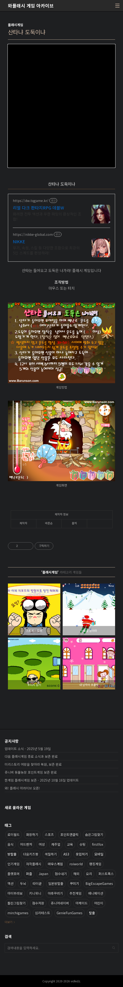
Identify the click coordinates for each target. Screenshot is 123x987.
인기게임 (13, 864)
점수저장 (38, 903)
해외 (76, 873)
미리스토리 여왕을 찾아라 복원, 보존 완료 (33, 764)
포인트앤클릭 (69, 834)
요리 (89, 873)
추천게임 (75, 893)
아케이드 (81, 903)
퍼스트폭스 (106, 873)
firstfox (97, 844)
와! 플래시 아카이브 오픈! (22, 788)
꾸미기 (74, 883)
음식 (10, 844)
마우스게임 (55, 864)
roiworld (76, 864)
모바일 (98, 854)
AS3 (66, 854)
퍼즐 (29, 873)
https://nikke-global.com (33, 234)
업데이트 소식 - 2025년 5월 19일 (28, 748)
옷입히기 (82, 854)
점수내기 (61, 873)
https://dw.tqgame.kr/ (30, 201)
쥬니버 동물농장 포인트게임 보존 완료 (31, 772)
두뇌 (23, 883)
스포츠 (49, 834)
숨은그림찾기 (94, 834)
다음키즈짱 (30, 854)
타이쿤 (37, 883)
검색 (113, 947)
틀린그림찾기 (16, 903)
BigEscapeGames (99, 883)
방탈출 (12, 854)
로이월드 (13, 834)
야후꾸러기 (55, 893)
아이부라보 (15, 893)
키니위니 (35, 893)
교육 (70, 844)
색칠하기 (51, 854)
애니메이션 (95, 893)
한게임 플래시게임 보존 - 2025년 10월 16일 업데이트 (42, 780)
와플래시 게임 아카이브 (31, 5)
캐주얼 (55, 844)
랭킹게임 (95, 864)
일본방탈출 (55, 883)
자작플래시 (33, 864)
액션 (10, 883)
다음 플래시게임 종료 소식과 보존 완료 (31, 756)
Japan (43, 873)
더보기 (8, 922)
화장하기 (32, 834)
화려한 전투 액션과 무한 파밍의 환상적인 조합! (47, 216)
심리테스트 (42, 913)
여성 (42, 844)
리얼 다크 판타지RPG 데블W (38, 207)
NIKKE (19, 241)
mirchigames (17, 913)
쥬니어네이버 (60, 903)
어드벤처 (26, 844)
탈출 (92, 913)
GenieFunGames (69, 913)
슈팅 (82, 844)
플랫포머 (13, 873)
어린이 (98, 903)
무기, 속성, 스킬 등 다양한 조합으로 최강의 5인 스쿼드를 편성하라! (46, 250)
